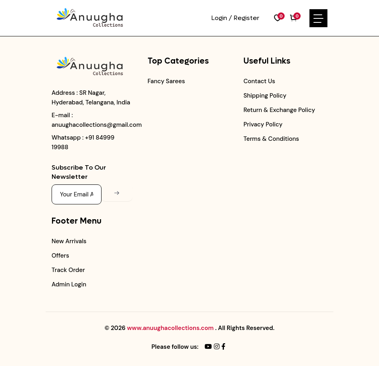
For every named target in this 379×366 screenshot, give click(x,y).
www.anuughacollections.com (170, 328)
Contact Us (259, 81)
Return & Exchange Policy (279, 110)
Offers (60, 256)
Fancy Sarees (166, 81)
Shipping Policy (264, 96)
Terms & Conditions (271, 139)
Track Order (68, 270)
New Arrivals (69, 241)
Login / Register (235, 18)
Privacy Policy (263, 124)
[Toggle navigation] (318, 18)
